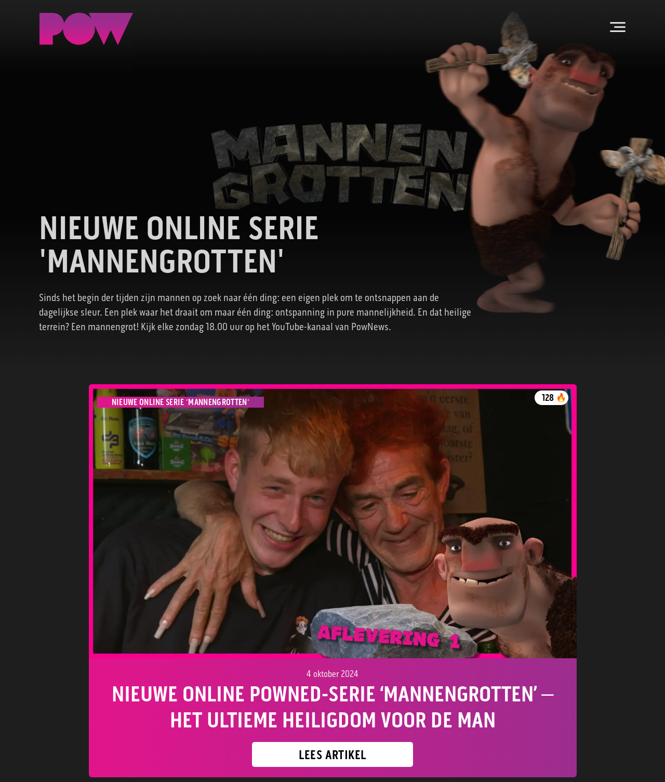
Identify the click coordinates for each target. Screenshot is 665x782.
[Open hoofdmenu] (617, 27)
